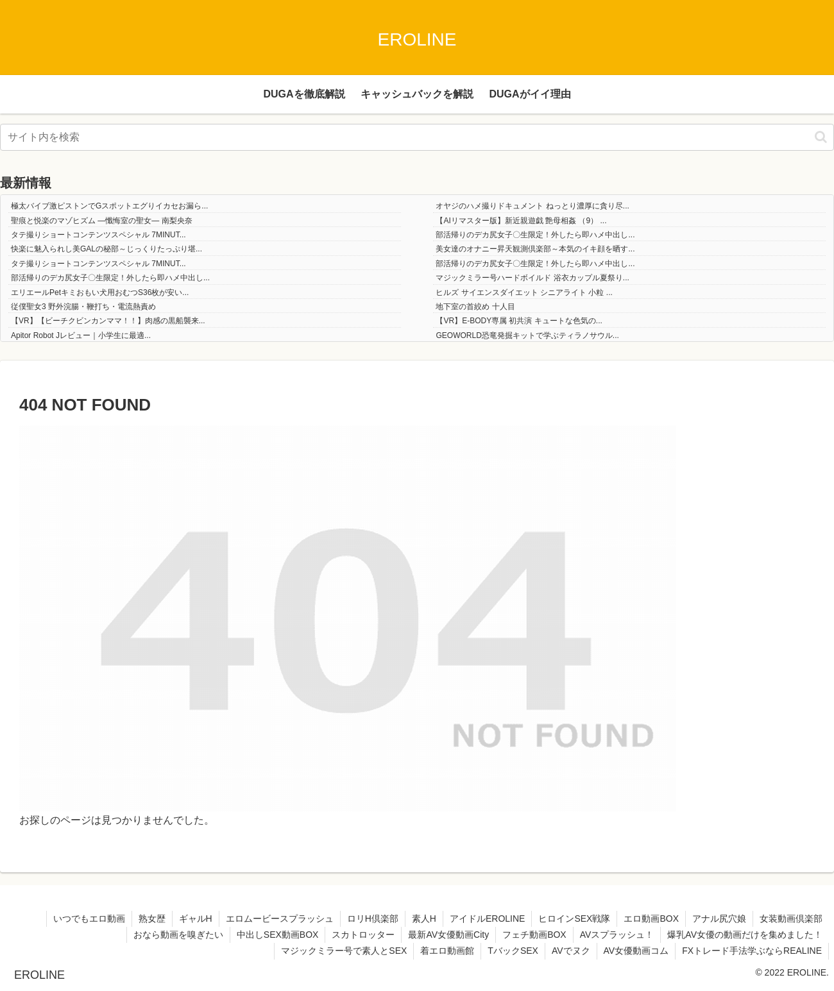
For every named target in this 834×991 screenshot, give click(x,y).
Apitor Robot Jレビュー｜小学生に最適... (81, 335)
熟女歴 (152, 918)
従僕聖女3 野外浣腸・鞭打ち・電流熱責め (83, 306)
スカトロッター (363, 934)
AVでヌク (571, 950)
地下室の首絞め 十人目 (475, 306)
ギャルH (195, 918)
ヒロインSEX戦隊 (574, 918)
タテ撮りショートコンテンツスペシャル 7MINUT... (98, 234)
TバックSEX (513, 950)
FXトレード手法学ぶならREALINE (752, 950)
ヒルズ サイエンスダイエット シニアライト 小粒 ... (524, 292)
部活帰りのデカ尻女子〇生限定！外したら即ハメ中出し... (535, 234)
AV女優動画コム (636, 950)
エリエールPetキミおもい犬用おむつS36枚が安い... (100, 292)
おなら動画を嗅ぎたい (178, 934)
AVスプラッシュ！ (617, 934)
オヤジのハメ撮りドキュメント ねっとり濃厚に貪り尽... (532, 205)
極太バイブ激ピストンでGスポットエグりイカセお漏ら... (109, 205)
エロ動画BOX (651, 918)
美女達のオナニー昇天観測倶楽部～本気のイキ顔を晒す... (535, 248)
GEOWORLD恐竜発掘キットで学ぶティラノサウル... (527, 335)
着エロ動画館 (447, 950)
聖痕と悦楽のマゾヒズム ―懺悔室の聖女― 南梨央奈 (101, 220)
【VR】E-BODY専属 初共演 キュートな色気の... (519, 320)
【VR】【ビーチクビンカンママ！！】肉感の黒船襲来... (108, 320)
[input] (417, 137)
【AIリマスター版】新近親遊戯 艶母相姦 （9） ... (521, 220)
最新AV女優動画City (448, 934)
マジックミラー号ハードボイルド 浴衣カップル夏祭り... (532, 277)
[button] (821, 137)
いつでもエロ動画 (89, 918)
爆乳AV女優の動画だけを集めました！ (744, 934)
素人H (424, 918)
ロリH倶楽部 (372, 918)
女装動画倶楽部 (791, 918)
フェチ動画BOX (534, 934)
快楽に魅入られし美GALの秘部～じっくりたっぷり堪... (106, 248)
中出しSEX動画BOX (278, 934)
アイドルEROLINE (487, 918)
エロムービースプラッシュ (280, 918)
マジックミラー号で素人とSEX (344, 950)
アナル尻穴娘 (719, 918)
